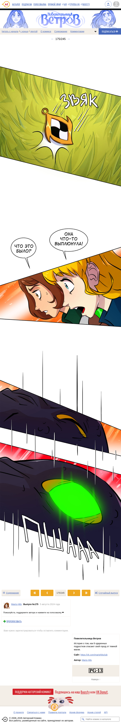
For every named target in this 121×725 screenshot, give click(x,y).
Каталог (16, 4)
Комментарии (77, 31)
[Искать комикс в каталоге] (83, 719)
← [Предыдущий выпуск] (52, 39)
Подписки (27, 4)
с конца (24, 31)
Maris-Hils (87, 660)
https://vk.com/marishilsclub (94, 654)
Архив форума (76, 712)
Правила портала (57, 712)
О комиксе (45, 31)
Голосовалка (39, 4)
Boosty (86, 4)
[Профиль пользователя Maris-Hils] (6, 606)
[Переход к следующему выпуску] (60, 315)
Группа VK (75, 4)
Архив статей (94, 712)
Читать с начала (10, 31)
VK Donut (102, 691)
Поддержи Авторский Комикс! (33, 692)
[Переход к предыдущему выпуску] (15, 315)
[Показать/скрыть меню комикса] (95, 31)
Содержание (60, 31)
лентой (33, 31)
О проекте (18, 712)
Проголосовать (14, 621)
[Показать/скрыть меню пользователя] (116, 4)
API (65, 4)
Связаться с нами (36, 712)
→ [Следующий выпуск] (68, 39)
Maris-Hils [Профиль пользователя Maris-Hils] (16, 604)
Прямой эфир (54, 4)
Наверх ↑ (95, 679)
